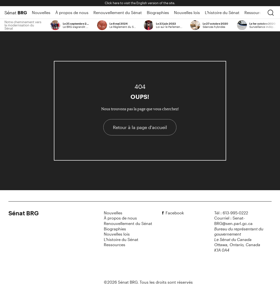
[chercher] (271, 13)
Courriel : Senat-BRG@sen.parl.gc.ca (233, 221)
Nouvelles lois (187, 12)
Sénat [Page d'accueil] (15, 12)
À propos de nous (71, 12)
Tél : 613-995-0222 (231, 212)
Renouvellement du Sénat (117, 12)
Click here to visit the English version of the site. (140, 3)
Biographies (158, 12)
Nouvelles (41, 12)
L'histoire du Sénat (222, 12)
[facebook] (163, 213)
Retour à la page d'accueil (140, 127)
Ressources (255, 12)
